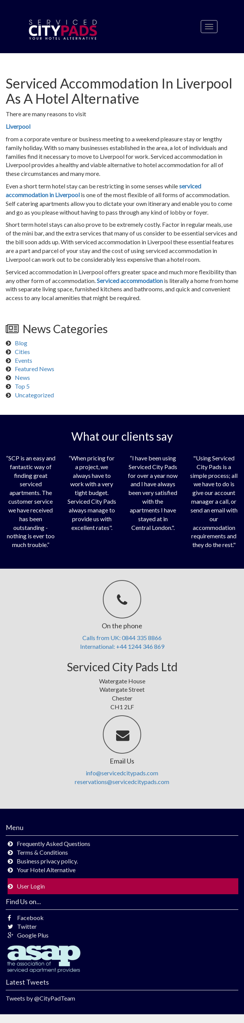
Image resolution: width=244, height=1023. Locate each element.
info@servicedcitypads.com (122, 772)
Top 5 (22, 386)
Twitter (22, 926)
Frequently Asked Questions (53, 843)
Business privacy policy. (47, 861)
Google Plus (28, 935)
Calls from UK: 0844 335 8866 (122, 637)
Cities (22, 351)
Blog (21, 342)
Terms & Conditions (42, 852)
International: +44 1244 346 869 (122, 646)
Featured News (34, 368)
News (22, 377)
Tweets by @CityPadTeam (40, 998)
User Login (31, 886)
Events (23, 360)
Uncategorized (34, 394)
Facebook (26, 917)
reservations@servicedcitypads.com (122, 781)
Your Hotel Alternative (46, 869)
